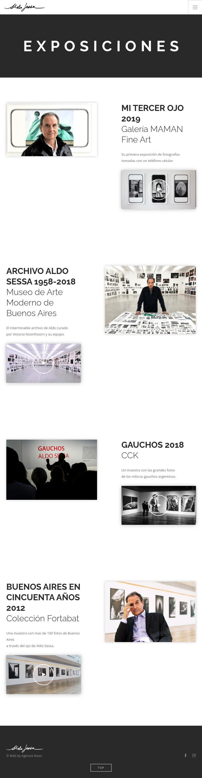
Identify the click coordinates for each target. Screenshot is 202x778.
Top (101, 768)
